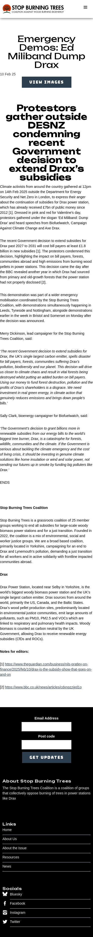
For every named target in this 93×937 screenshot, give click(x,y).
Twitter (15, 922)
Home (7, 830)
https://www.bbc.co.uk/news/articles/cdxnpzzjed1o (43, 687)
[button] (85, 7)
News (6, 866)
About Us (9, 839)
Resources (10, 857)
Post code (46, 736)
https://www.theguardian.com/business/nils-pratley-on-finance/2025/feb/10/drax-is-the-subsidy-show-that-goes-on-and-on (46, 669)
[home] (32, 9)
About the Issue (14, 848)
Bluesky (16, 894)
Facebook (17, 903)
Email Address (46, 718)
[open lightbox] (46, 85)
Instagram (17, 913)
